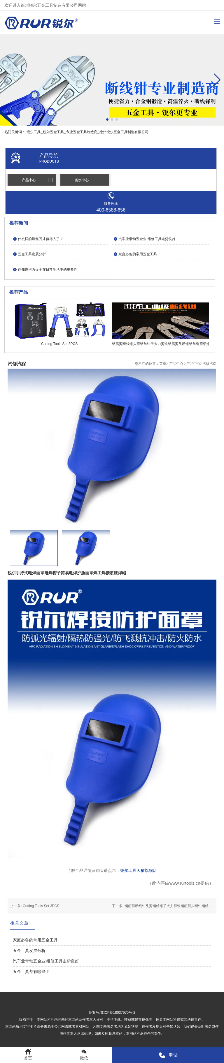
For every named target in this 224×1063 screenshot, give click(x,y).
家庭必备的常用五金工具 (35, 940)
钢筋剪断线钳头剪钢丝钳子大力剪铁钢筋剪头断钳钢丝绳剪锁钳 (174, 906)
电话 (168, 1055)
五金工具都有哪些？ (31, 971)
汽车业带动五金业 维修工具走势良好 (46, 961)
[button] (217, 79)
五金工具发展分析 (29, 950)
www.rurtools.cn (184, 883)
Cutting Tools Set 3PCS (41, 906)
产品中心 (29, 180)
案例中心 (82, 180)
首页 (162, 364)
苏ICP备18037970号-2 (117, 1013)
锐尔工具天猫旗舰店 (138, 870)
